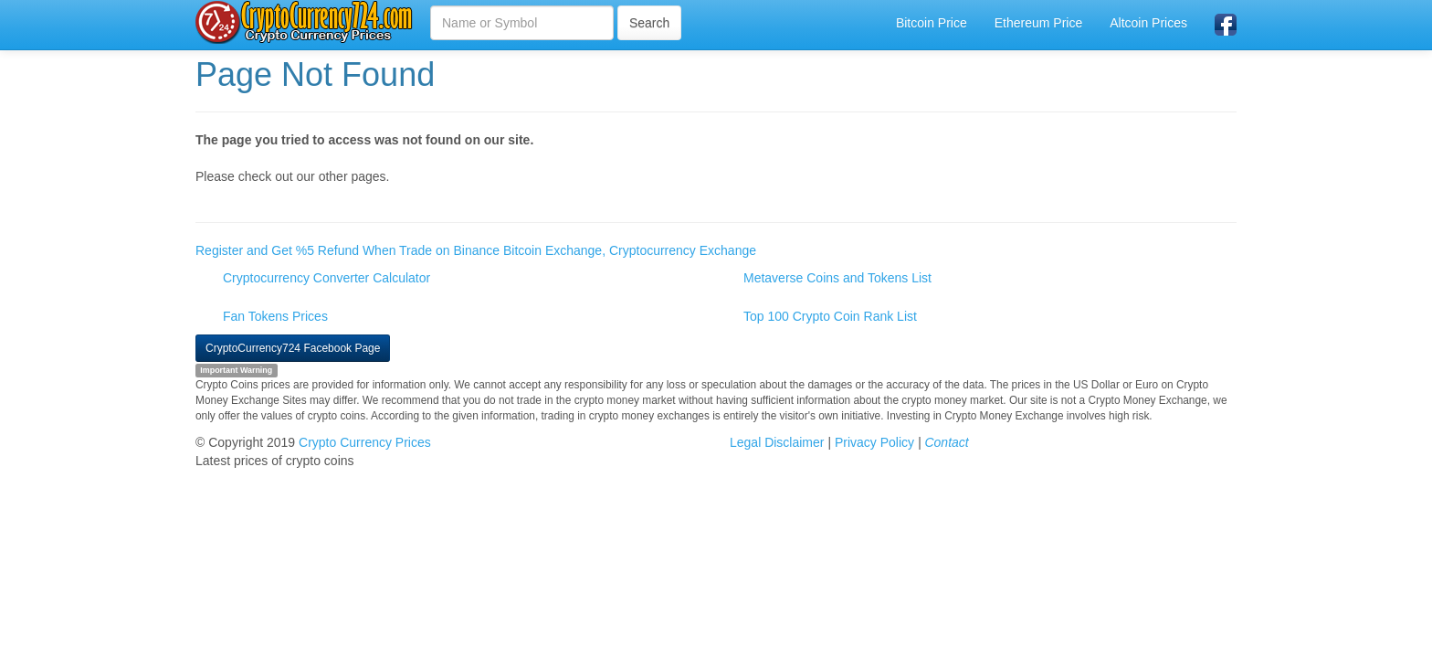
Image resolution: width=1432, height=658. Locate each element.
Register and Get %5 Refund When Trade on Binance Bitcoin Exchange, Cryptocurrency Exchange (475, 250)
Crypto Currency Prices (365, 442)
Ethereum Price (1038, 23)
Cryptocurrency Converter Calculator (326, 278)
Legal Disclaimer (777, 442)
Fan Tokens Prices (275, 316)
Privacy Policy (874, 442)
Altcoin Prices (1148, 23)
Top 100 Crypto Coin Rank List (830, 316)
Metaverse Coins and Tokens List (837, 278)
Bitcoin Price (931, 23)
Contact (946, 442)
